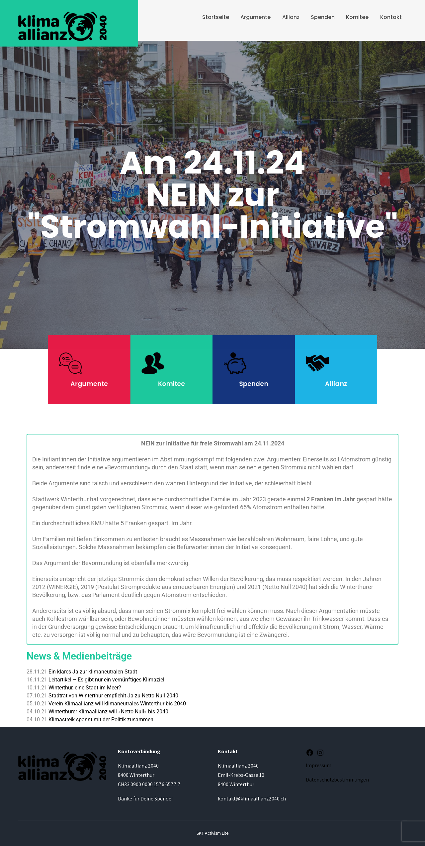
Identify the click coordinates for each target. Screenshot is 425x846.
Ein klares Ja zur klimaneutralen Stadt (92, 671)
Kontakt (391, 17)
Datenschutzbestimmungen (337, 779)
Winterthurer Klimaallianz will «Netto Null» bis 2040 (108, 711)
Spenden (323, 17)
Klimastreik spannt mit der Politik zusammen (100, 719)
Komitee (357, 17)
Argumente (255, 17)
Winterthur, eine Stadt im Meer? (84, 687)
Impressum (318, 765)
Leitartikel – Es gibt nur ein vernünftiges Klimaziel (106, 679)
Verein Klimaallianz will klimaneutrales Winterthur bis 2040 (117, 703)
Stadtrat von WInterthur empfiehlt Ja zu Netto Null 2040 (113, 695)
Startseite (215, 17)
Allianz (290, 17)
